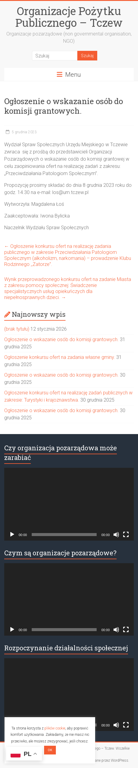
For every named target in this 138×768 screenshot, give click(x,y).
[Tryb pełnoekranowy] (126, 535)
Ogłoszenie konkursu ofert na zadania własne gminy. (59, 357)
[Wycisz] (116, 535)
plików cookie (54, 728)
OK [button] (50, 750)
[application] (69, 504)
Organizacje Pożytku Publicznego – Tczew (69, 17)
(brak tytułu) (16, 329)
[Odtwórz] (12, 535)
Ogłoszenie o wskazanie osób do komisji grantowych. (61, 339)
